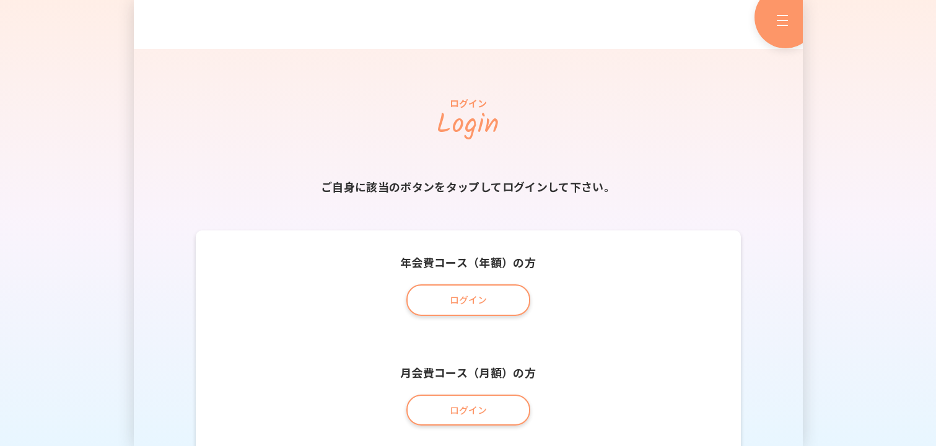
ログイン (468, 299)
